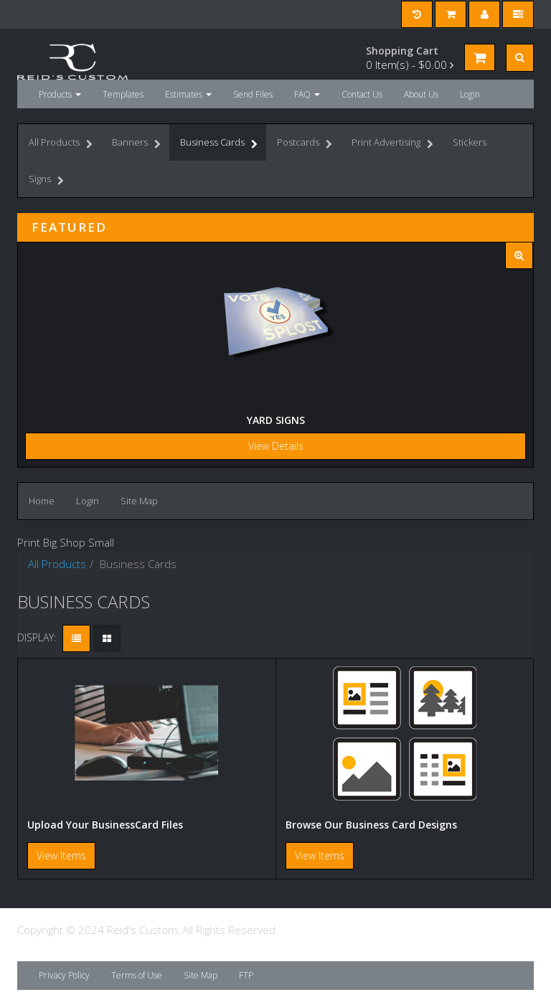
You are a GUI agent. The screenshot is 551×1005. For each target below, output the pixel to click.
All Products (61, 144)
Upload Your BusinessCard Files (105, 824)
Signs (46, 180)
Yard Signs (276, 420)
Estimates (188, 94)
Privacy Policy (64, 975)
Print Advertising (392, 144)
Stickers (469, 142)
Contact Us (362, 94)
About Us (421, 94)
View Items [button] (61, 855)
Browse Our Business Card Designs (371, 824)
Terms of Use (136, 975)
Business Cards (219, 144)
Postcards (304, 144)
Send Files (253, 94)
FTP (246, 975)
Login (470, 94)
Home (42, 500)
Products (60, 94)
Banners (136, 144)
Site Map (139, 500)
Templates (123, 94)
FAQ (307, 94)
